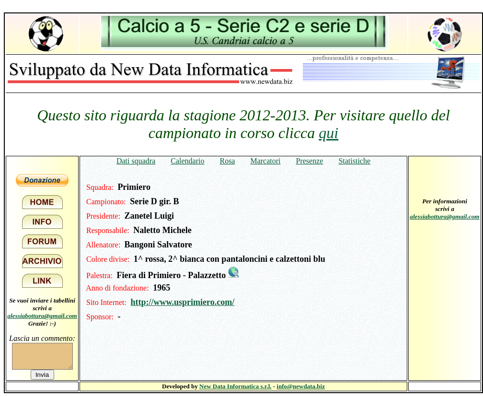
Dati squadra (135, 161)
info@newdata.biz (300, 386)
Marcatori (265, 161)
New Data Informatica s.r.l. (235, 386)
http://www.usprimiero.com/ (182, 302)
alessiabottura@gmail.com (42, 315)
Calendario (187, 161)
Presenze (309, 161)
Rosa (227, 161)
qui (328, 132)
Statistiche (354, 161)
